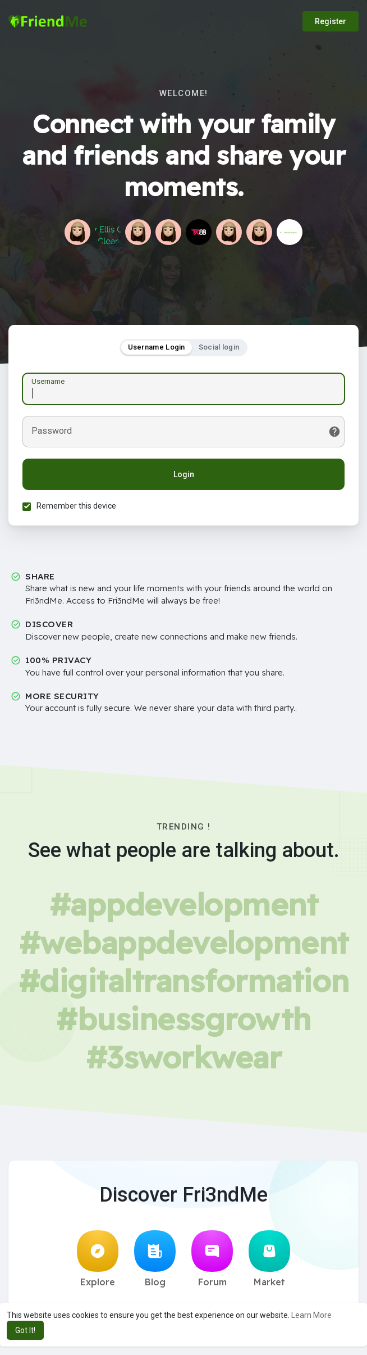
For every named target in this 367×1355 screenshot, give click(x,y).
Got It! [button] (25, 1330)
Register (330, 21)
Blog (155, 1259)
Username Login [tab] (156, 347)
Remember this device (76, 505)
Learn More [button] (311, 1315)
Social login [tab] (219, 347)
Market (269, 1259)
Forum (212, 1259)
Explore (97, 1259)
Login (183, 474)
